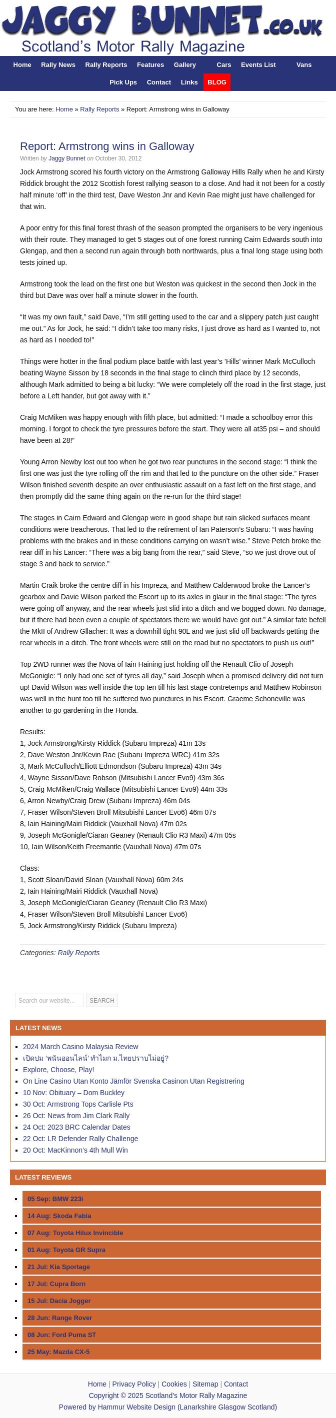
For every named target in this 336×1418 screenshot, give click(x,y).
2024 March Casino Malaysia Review (80, 1047)
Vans (304, 64)
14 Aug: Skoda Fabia (59, 1216)
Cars (224, 64)
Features (150, 64)
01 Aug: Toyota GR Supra (67, 1250)
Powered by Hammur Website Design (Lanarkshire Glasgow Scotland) (168, 1407)
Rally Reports (107, 64)
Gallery (185, 64)
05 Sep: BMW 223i (55, 1199)
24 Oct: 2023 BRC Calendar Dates (76, 1127)
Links (189, 82)
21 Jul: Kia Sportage (59, 1267)
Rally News (58, 64)
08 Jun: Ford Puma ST (62, 1335)
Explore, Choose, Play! (58, 1070)
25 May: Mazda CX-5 (59, 1352)
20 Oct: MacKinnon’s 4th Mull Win (75, 1150)
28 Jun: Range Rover (60, 1318)
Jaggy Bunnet (66, 158)
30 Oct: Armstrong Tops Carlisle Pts (78, 1104)
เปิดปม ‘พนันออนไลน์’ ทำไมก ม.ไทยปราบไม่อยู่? (95, 1058)
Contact (159, 82)
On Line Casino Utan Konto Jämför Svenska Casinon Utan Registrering (133, 1081)
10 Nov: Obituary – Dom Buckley (73, 1093)
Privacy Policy (134, 1384)
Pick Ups (123, 82)
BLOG (217, 82)
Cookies (174, 1384)
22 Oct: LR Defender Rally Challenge (80, 1139)
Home (23, 64)
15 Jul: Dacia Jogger (59, 1301)
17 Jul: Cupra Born (57, 1284)
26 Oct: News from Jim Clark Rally (76, 1116)
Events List (258, 64)
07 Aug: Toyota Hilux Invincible (75, 1233)
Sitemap (205, 1384)
